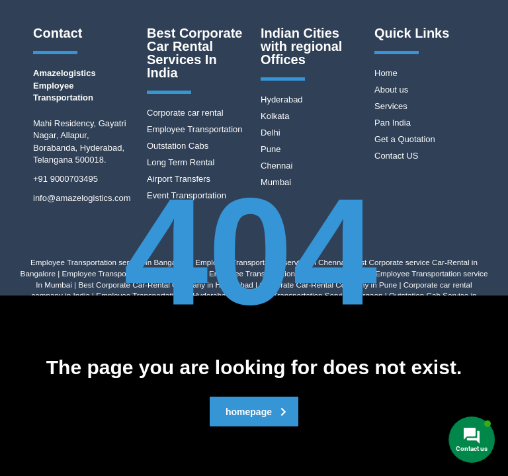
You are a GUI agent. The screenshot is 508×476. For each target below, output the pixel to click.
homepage (256, 412)
